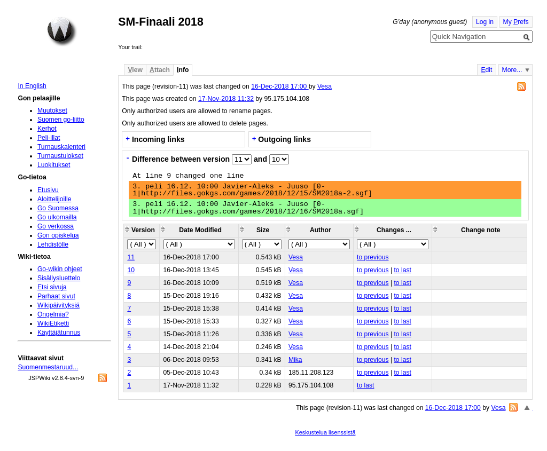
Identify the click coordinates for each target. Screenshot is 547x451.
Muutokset (52, 110)
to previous (372, 257)
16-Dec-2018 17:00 (279, 86)
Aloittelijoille (54, 199)
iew (135, 70)
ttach (160, 70)
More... (512, 70)
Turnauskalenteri (61, 147)
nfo (183, 70)
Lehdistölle (52, 244)
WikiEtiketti (53, 323)
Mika (295, 359)
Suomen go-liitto (60, 119)
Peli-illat (48, 137)
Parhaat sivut (56, 296)
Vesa (324, 86)
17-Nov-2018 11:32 (226, 98)
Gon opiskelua (58, 235)
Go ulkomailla (57, 217)
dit (486, 70)
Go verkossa (55, 226)
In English (32, 86)
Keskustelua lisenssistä (325, 432)
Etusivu (48, 190)
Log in (485, 22)
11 (131, 257)
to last (402, 270)
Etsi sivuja (52, 287)
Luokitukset (54, 165)
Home (62, 31)
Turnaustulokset (60, 156)
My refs (516, 22)
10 (131, 270)
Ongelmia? (53, 314)
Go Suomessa (58, 208)
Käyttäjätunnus (58, 332)
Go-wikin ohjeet (59, 269)
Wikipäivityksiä (58, 305)
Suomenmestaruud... (48, 367)
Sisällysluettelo (58, 278)
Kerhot (47, 128)
